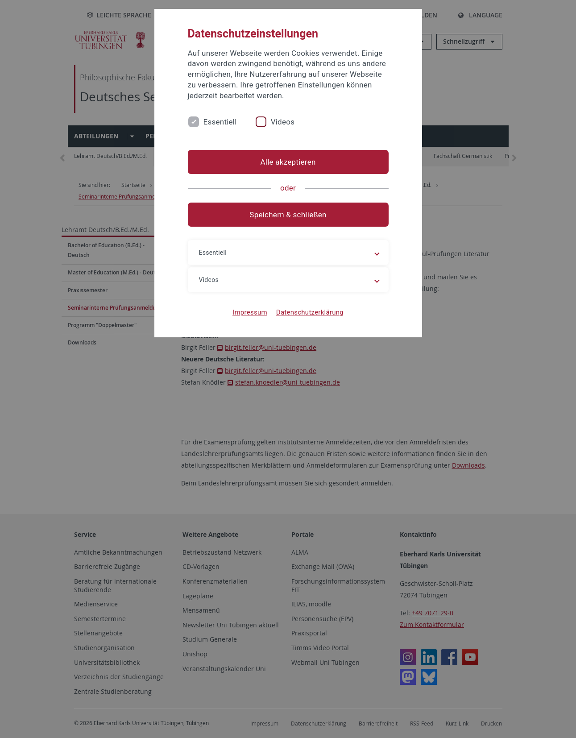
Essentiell (220, 121)
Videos (283, 121)
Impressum (249, 312)
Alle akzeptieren (287, 162)
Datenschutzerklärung (310, 312)
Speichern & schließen (287, 214)
